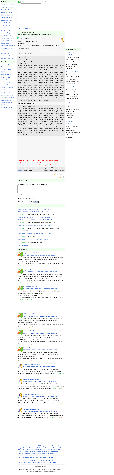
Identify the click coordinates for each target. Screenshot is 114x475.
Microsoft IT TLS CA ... (73, 72)
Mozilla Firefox (5, 30)
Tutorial (38, 455)
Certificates (56, 462)
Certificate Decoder (7, 7)
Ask (52, 458)
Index (40, 458)
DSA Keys (41, 447)
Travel (45, 464)
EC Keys (48, 447)
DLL (45, 462)
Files (49, 462)
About (27, 458)
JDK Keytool (21, 451)
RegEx (19, 464)
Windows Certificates (7, 38)
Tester (19, 462)
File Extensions (6, 82)
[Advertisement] (8, 133)
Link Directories (6, 90)
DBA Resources (6, 72)
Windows (51, 455)
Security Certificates (7, 84)
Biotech (33, 464)
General (60, 447)
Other (26, 453)
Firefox (54, 447)
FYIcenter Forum (6, 107)
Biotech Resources (7, 95)
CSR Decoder (5, 22)
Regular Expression (7, 87)
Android (20, 447)
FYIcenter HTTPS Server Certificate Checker (33, 241)
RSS (44, 458)
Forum (54, 464)
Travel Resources (6, 100)
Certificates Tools (6, 25)
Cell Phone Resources (8, 97)
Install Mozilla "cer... (72, 87)
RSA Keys (26, 28)
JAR (42, 462)
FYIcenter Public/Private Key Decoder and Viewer (35, 227)
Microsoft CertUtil (6, 40)
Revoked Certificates (7, 58)
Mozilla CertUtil (6, 43)
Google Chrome (6, 27)
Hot (23, 458)
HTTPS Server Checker (8, 4)
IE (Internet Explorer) (36, 449)
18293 (20, 170)
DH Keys (34, 447)
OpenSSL (20, 453)
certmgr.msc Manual (7, 56)
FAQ (49, 464)
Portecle (32, 453)
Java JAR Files (6, 77)
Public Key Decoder (7, 10)
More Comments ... (23, 247)
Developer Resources (8, 69)
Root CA (20, 455)
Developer (25, 462)
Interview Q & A (6, 92)
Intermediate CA (49, 449)
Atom (49, 458)
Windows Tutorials (7, 74)
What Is (44, 455)
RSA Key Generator (7, 12)
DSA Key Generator (7, 15)
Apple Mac (27, 447)
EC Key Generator (7, 20)
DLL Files (4, 79)
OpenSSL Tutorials (7, 48)
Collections (34, 458)
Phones (39, 464)
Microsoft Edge (6, 33)
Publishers (39, 453)
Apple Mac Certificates (8, 45)
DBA (31, 462)
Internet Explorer (6, 35)
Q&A (28, 464)
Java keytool (5, 53)
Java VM (58, 449)
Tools (33, 455)
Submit (36, 203)
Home (19, 28)
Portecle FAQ (5, 51)
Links (24, 464)
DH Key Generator (7, 17)
